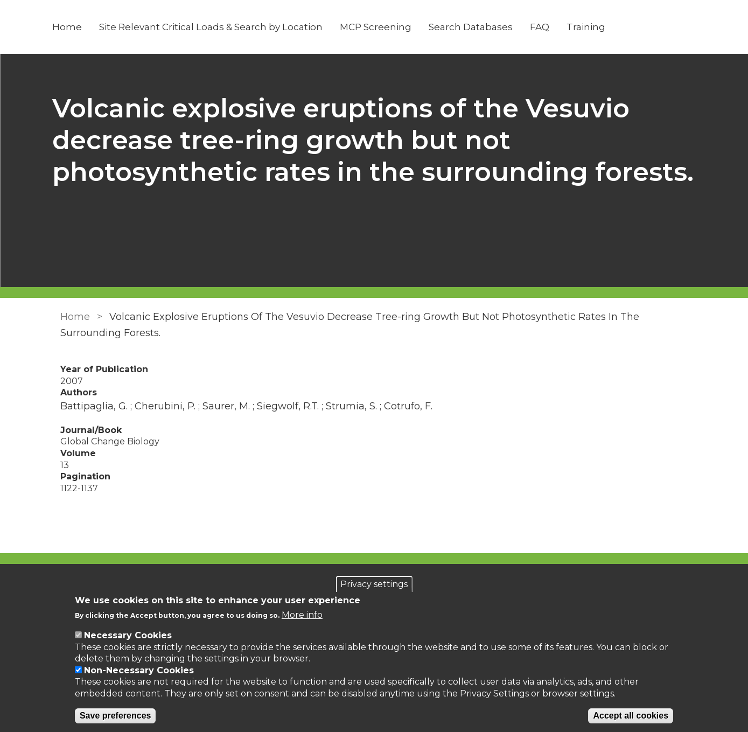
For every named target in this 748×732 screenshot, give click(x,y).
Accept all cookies (630, 715)
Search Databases (478, 27)
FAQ (546, 27)
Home (74, 27)
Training (593, 27)
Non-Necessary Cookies (139, 670)
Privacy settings (374, 584)
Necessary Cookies (128, 635)
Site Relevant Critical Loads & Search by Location (218, 27)
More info (302, 615)
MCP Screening (382, 27)
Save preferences (115, 715)
